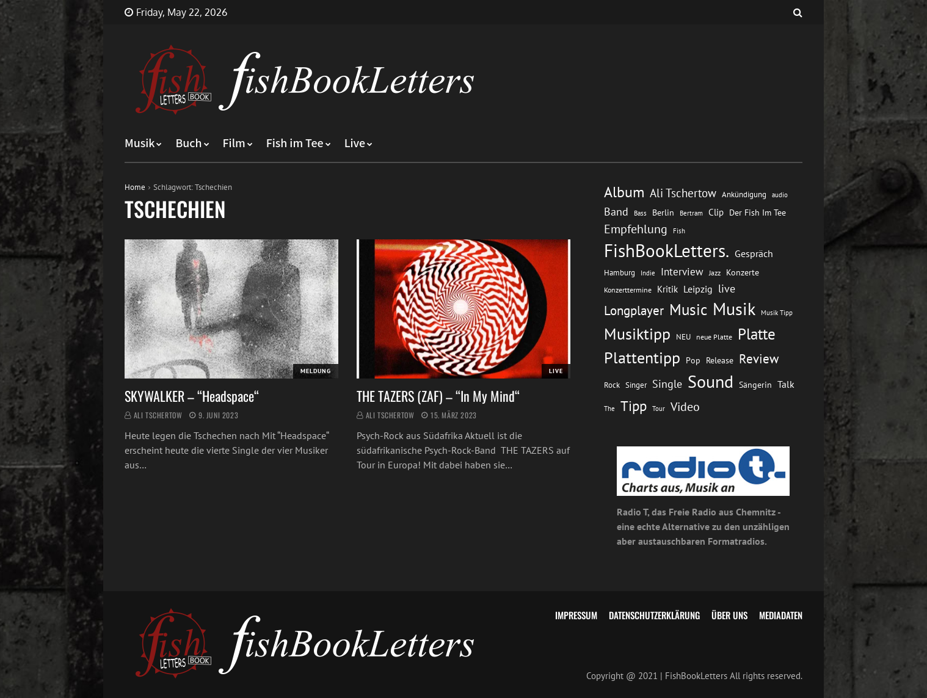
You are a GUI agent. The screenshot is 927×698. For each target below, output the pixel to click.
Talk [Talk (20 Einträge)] (785, 384)
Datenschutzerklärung (654, 615)
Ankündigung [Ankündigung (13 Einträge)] (744, 194)
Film (234, 143)
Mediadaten (780, 615)
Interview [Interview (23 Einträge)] (682, 271)
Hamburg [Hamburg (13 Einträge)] (619, 272)
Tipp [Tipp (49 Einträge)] (633, 405)
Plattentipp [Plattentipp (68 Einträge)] (642, 357)
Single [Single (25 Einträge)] (667, 384)
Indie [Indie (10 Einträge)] (648, 273)
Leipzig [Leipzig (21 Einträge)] (698, 289)
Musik (139, 143)
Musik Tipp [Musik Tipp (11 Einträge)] (777, 312)
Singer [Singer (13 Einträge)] (636, 385)
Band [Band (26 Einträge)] (616, 212)
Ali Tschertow (158, 415)
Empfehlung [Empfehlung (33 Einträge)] (635, 228)
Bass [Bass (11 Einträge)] (640, 212)
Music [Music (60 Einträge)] (688, 309)
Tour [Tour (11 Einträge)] (658, 408)
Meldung (315, 371)
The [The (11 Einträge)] (609, 408)
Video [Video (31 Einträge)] (685, 406)
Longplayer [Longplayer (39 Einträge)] (634, 310)
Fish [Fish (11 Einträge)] (679, 230)
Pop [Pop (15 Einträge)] (693, 360)
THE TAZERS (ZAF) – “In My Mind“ (440, 395)
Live (355, 143)
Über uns (729, 615)
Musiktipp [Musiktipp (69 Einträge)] (637, 334)
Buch (188, 143)
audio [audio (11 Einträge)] (780, 194)
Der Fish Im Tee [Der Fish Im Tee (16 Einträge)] (757, 212)
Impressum (576, 615)
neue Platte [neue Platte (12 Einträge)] (714, 336)
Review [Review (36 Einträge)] (759, 359)
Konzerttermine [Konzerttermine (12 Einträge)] (628, 289)
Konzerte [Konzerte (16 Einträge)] (742, 272)
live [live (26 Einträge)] (726, 289)
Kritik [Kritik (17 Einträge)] (667, 289)
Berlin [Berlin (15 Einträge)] (663, 212)
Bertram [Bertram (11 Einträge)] (691, 212)
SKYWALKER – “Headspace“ (192, 395)
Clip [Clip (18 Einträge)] (716, 212)
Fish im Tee (295, 143)
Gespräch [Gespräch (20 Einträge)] (754, 253)
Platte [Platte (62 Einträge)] (757, 334)
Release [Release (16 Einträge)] (719, 360)
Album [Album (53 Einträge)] (624, 192)
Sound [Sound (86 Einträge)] (710, 382)
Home (135, 187)
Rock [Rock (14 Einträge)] (612, 384)
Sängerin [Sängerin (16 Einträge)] (755, 384)
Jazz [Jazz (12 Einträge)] (715, 272)
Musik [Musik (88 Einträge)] (734, 309)
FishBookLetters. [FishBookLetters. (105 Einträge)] (666, 250)
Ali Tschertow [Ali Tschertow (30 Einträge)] (683, 193)
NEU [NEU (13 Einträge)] (683, 337)
